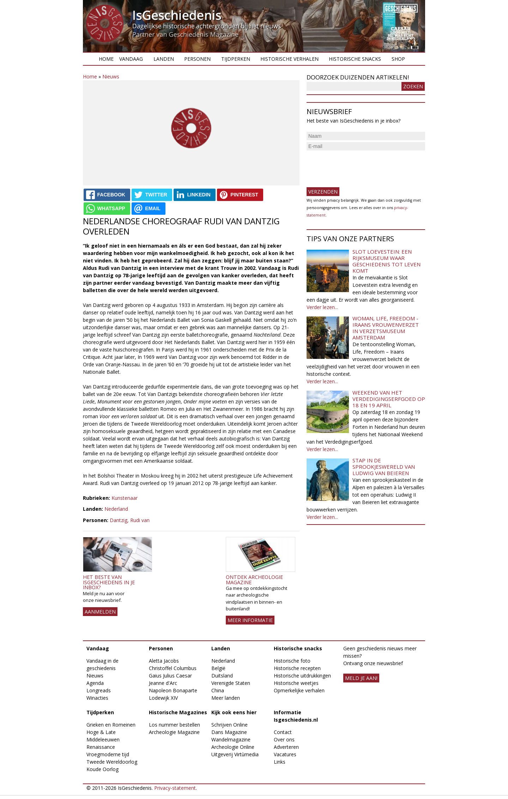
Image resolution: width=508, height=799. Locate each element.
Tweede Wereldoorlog (111, 761)
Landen (163, 58)
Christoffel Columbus (172, 668)
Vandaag (131, 58)
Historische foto (292, 660)
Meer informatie (250, 620)
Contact (283, 732)
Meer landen (225, 697)
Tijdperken (235, 58)
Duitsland (222, 675)
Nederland (116, 508)
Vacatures (285, 754)
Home (106, 58)
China (217, 690)
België (218, 668)
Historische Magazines (178, 712)
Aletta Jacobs (164, 660)
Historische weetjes (296, 683)
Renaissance (100, 747)
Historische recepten (297, 668)
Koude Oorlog (102, 769)
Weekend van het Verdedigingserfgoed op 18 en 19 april (388, 399)
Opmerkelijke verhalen (299, 690)
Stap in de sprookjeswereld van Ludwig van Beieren (383, 467)
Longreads (98, 690)
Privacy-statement (175, 788)
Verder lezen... (322, 307)
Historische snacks (355, 58)
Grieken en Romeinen (110, 724)
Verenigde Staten (230, 683)
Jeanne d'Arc (163, 683)
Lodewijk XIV (163, 697)
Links (279, 761)
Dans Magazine (229, 732)
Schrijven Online (229, 724)
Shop (398, 58)
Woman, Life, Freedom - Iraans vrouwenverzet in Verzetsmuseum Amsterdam (385, 328)
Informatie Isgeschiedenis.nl (296, 716)
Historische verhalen (289, 58)
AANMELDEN (100, 611)
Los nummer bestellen (174, 724)
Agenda (95, 683)
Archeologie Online (232, 747)
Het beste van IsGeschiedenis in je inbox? (109, 582)
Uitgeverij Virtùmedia (235, 754)
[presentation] (360, 166)
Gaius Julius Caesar (170, 675)
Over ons (284, 739)
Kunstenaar (124, 498)
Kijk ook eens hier (233, 712)
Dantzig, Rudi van (130, 520)
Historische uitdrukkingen (302, 675)
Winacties (97, 697)
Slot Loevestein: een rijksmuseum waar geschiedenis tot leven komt (386, 261)
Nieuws (110, 76)
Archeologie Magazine (174, 732)
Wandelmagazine (230, 739)
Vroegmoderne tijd (107, 754)
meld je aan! (361, 678)
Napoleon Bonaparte (173, 690)
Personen (197, 58)
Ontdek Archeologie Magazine (254, 579)
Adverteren (286, 747)
